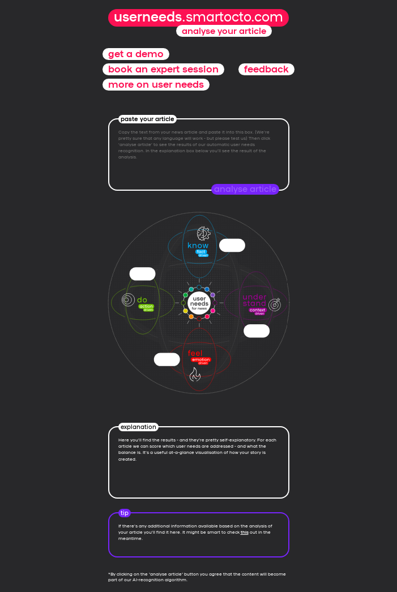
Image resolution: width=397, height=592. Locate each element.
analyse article (245, 189)
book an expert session (163, 69)
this (245, 532)
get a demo (136, 54)
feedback (266, 69)
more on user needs (156, 85)
